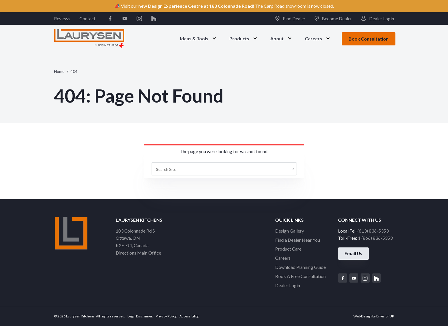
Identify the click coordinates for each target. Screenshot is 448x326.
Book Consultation (369, 38)
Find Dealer (290, 18)
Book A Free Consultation (300, 276)
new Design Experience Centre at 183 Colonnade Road (195, 6)
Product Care (288, 248)
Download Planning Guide (300, 267)
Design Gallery (289, 230)
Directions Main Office (138, 252)
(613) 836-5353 (373, 230)
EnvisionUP (385, 316)
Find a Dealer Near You (297, 240)
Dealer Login (377, 18)
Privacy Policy (166, 316)
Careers (313, 38)
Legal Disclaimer (139, 316)
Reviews (62, 18)
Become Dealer (333, 18)
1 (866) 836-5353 (375, 238)
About (277, 38)
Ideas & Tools (194, 38)
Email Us (354, 254)
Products (239, 38)
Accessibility (188, 316)
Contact (87, 18)
